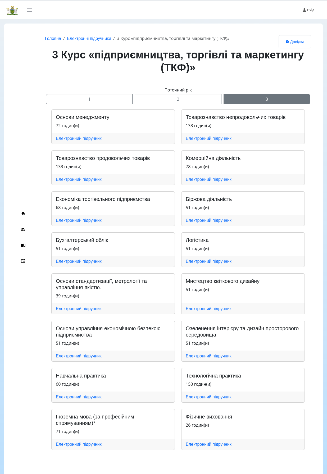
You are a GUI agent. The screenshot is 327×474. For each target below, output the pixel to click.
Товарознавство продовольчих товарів (92, 158)
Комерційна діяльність (207, 158)
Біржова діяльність (203, 199)
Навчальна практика (70, 376)
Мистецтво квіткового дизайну (217, 281)
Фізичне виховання (203, 417)
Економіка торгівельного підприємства (92, 199)
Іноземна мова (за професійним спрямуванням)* (104, 417)
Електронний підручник (68, 138)
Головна (42, 38)
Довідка (294, 41)
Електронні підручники (78, 38)
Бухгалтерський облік (71, 240)
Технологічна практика (208, 376)
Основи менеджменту (72, 117)
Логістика (191, 240)
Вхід (308, 10)
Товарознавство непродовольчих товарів (230, 117)
